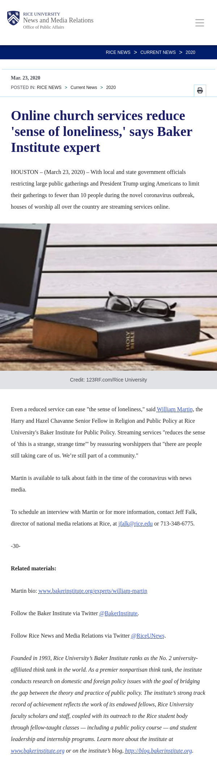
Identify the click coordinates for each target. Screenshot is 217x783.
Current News (158, 52)
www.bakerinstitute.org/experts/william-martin (92, 591)
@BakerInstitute (118, 613)
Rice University (41, 14)
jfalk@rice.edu (135, 523)
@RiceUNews (148, 636)
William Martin (175, 409)
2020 (190, 52)
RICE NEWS (118, 52)
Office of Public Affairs (43, 27)
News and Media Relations (58, 20)
